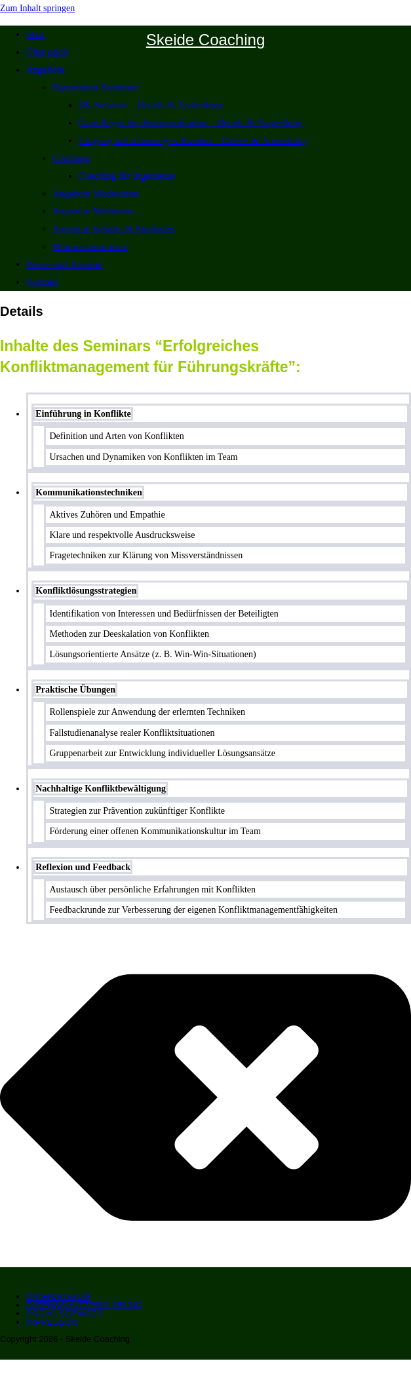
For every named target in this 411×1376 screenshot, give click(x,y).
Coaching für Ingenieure (127, 175)
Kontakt (42, 282)
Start (35, 34)
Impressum (52, 1322)
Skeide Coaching (205, 39)
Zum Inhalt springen (37, 8)
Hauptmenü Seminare (95, 87)
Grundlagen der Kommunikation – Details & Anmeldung (191, 122)
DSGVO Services (64, 1313)
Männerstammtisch (90, 246)
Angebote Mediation (93, 211)
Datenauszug (58, 1296)
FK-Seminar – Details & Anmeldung (151, 105)
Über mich (47, 52)
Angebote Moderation (95, 193)
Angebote (45, 69)
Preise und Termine (64, 264)
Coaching (71, 158)
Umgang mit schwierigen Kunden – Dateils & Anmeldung (193, 140)
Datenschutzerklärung (84, 1305)
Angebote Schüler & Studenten (113, 228)
